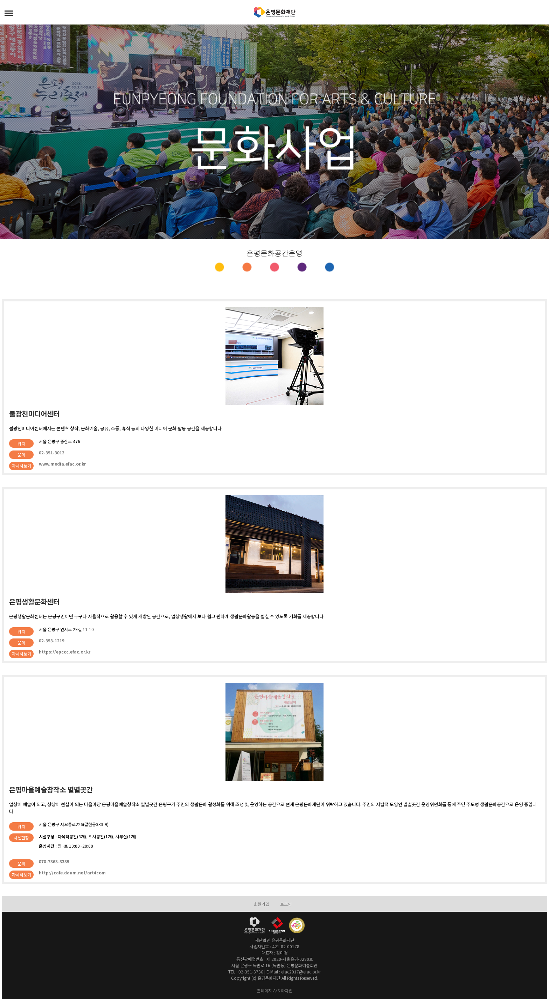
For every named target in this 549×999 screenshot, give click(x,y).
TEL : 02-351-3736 (245, 971)
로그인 (286, 904)
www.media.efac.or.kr (62, 464)
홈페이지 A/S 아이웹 (274, 990)
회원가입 (261, 904)
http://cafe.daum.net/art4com (72, 872)
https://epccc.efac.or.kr (64, 652)
